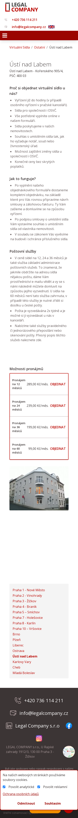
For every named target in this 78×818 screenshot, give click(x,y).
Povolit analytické (18, 786)
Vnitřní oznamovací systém (20, 813)
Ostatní (39, 47)
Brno (16, 634)
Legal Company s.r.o (32, 726)
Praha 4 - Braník (25, 606)
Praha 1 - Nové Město (29, 590)
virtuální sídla (19, 47)
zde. (38, 340)
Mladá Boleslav (24, 673)
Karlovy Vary (22, 662)
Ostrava (18, 651)
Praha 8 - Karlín (24, 623)
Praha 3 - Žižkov (24, 601)
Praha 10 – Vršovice (27, 629)
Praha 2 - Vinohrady (27, 595)
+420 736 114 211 (21, 20)
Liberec (18, 645)
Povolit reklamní (52, 786)
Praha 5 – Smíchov (26, 612)
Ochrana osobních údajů (21, 794)
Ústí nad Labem (25, 656)
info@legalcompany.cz (25, 27)
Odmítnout (26, 803)
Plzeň (17, 640)
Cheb (16, 667)
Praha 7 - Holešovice (28, 617)
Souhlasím (53, 803)
